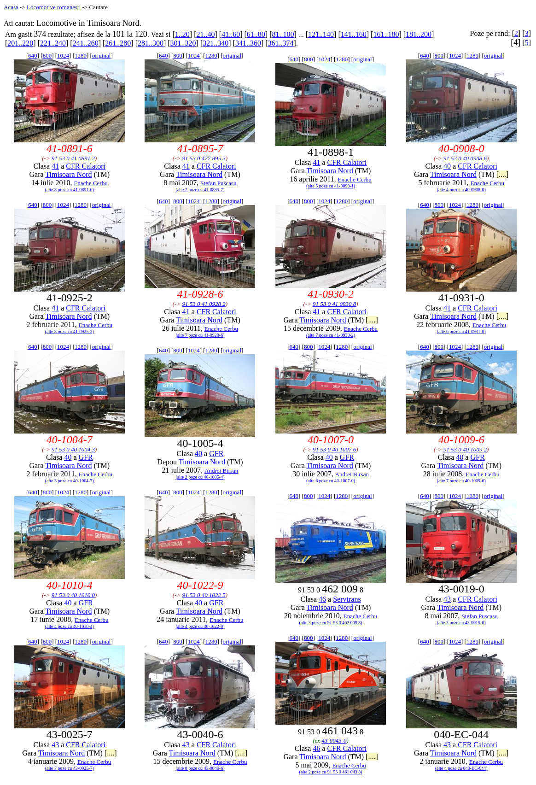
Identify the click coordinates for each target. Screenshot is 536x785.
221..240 (53, 43)
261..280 (118, 43)
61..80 (256, 34)
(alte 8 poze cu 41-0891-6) (69, 189)
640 (32, 55)
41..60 (230, 34)
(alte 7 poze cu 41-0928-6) (199, 335)
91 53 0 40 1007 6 (334, 449)
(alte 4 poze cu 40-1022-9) (199, 626)
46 (322, 599)
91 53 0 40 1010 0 (73, 595)
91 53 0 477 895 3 (203, 158)
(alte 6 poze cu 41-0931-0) (461, 331)
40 (447, 166)
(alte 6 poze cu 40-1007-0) (330, 480)
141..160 (354, 34)
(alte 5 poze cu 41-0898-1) (330, 185)
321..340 (215, 43)
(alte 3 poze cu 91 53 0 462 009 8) (330, 622)
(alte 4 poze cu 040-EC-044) (461, 768)
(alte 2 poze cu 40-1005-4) (199, 477)
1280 (81, 55)
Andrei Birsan (221, 470)
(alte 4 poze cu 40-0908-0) (461, 189)
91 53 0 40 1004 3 (73, 449)
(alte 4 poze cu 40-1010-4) (69, 626)
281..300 (150, 43)
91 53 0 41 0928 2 (203, 303)
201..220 (20, 43)
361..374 (281, 43)
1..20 (182, 34)
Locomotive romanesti (54, 7)
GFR (86, 457)
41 (55, 166)
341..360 (248, 43)
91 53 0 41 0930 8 (334, 303)
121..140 (321, 34)
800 (47, 55)
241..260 (86, 43)
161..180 (386, 34)
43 (447, 599)
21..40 (205, 34)
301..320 (183, 43)
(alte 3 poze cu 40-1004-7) (69, 480)
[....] (502, 174)
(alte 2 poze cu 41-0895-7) (199, 189)
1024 (63, 55)
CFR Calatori (85, 166)
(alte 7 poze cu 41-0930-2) (330, 335)
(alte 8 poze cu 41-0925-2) (69, 331)
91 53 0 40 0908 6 (465, 158)
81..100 (283, 34)
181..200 (418, 34)
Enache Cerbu (90, 183)
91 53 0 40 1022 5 (203, 595)
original (101, 55)
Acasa (11, 7)
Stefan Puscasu (218, 183)
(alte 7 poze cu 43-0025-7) (69, 768)
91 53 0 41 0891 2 (73, 158)
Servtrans (347, 599)
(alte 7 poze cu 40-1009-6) (461, 480)
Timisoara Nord (68, 174)
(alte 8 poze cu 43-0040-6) (199, 768)
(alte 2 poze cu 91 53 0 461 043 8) (330, 771)
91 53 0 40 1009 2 (465, 449)
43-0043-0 (333, 740)
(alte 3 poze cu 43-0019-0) (461, 622)
